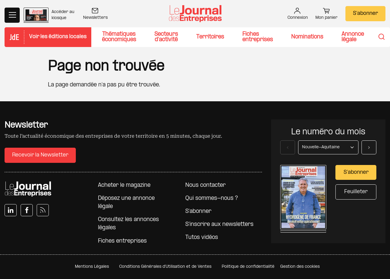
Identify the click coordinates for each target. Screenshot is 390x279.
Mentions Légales (92, 266)
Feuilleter (356, 192)
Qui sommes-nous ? (211, 198)
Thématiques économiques (119, 37)
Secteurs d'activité (166, 37)
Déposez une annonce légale (126, 203)
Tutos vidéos (201, 237)
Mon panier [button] (326, 14)
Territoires (210, 37)
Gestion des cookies (300, 266)
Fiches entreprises (257, 37)
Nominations (307, 37)
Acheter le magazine (124, 185)
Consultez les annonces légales (128, 224)
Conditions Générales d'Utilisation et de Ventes (165, 266)
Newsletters (95, 14)
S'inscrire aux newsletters (219, 224)
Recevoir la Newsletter (40, 155)
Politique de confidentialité (248, 266)
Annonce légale (352, 37)
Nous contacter (205, 185)
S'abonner (365, 13)
